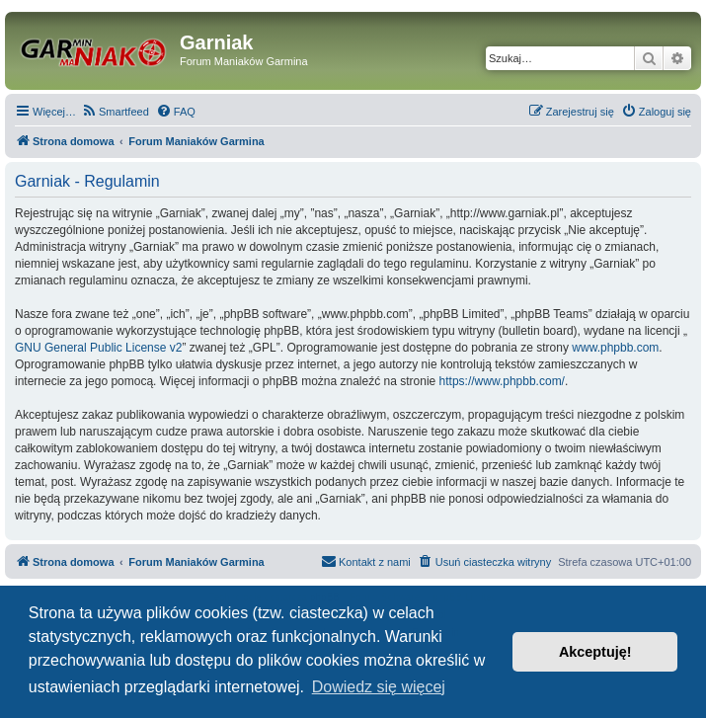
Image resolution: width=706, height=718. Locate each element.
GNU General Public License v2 (98, 348)
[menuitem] (115, 111)
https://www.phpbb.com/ (502, 381)
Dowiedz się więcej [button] (378, 686)
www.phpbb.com (615, 348)
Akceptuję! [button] (595, 652)
